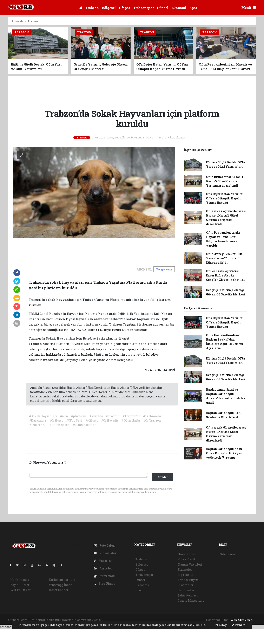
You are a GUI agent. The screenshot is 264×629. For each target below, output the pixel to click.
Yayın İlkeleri (20, 585)
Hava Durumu (187, 554)
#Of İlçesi (56, 420)
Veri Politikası (21, 590)
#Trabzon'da (131, 416)
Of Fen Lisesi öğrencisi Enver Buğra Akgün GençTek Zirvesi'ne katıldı (225, 275)
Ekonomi (179, 8)
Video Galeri (105, 553)
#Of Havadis (110, 420)
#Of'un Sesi (74, 420)
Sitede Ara (227, 554)
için (78, 300)
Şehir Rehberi (188, 595)
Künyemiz (104, 576)
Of (80, 8)
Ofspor (124, 8)
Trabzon (92, 8)
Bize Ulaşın (105, 584)
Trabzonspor (143, 8)
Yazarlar (103, 561)
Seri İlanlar (186, 590)
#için (64, 416)
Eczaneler (185, 570)
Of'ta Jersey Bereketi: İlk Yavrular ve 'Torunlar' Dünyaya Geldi (224, 258)
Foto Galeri (105, 545)
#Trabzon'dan (153, 416)
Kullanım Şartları (62, 580)
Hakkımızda (19, 580)
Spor (193, 8)
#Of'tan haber (59, 425)
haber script (191, 620)
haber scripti (152, 620)
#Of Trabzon (152, 420)
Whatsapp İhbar (60, 585)
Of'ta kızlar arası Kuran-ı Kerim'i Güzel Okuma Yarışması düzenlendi (224, 181)
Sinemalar (185, 585)
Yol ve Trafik (187, 559)
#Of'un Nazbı (131, 420)
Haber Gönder (58, 590)
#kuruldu (96, 416)
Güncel (162, 8)
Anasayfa (18, 21)
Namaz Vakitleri (190, 564)
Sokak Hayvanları (61, 338)
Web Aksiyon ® (241, 620)
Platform (100, 354)
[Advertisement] (132, 91)
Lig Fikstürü (186, 575)
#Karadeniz (37, 420)
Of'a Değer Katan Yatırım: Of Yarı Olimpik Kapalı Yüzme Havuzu (224, 198)
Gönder (162, 477)
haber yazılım (172, 620)
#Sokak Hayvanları (43, 416)
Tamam (238, 625)
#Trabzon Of (38, 425)
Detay (221, 625)
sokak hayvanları (60, 300)
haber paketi (133, 620)
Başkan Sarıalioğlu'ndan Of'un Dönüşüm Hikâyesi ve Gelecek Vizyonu (224, 453)
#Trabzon (112, 416)
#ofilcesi (91, 420)
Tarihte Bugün (188, 580)
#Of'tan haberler (84, 425)
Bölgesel (109, 8)
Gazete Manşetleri (191, 600)
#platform (78, 416)
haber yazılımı (113, 620)
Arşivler (103, 568)
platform (164, 300)
